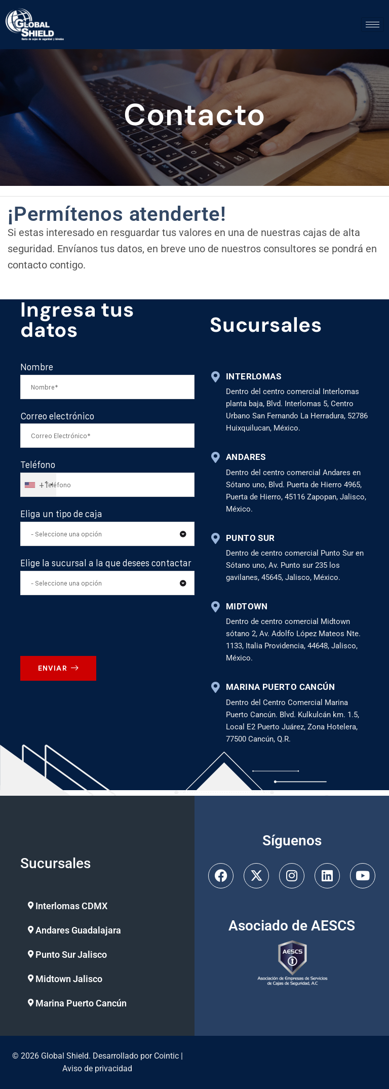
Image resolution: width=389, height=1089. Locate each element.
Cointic (166, 1056)
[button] (96, 906)
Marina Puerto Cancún (81, 1003)
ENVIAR (58, 669)
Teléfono (37, 466)
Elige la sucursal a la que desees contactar (105, 564)
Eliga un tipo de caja (61, 515)
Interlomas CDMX (71, 906)
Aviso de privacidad (97, 1068)
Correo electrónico (57, 417)
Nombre (36, 368)
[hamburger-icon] (372, 24)
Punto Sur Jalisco (71, 954)
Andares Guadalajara (78, 930)
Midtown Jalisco (68, 979)
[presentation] (100, 626)
